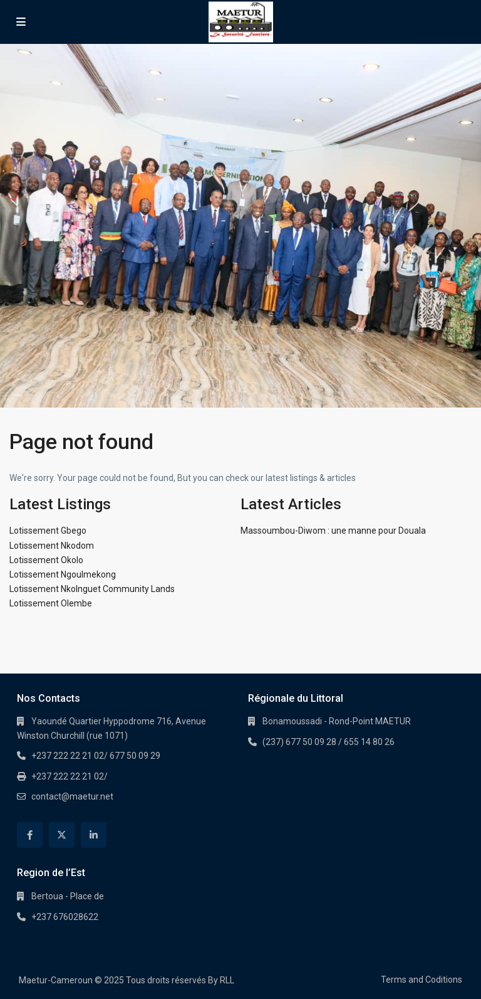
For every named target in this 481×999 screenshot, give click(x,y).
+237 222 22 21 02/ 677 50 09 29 (95, 756)
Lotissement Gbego (47, 531)
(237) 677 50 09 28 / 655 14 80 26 (328, 742)
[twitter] (62, 835)
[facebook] (30, 835)
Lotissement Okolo (46, 560)
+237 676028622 (64, 917)
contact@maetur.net (72, 796)
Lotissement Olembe (50, 603)
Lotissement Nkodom (51, 546)
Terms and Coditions (421, 980)
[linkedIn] (93, 835)
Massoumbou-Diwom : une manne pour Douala (333, 531)
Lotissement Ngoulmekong (62, 574)
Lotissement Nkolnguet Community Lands (92, 589)
